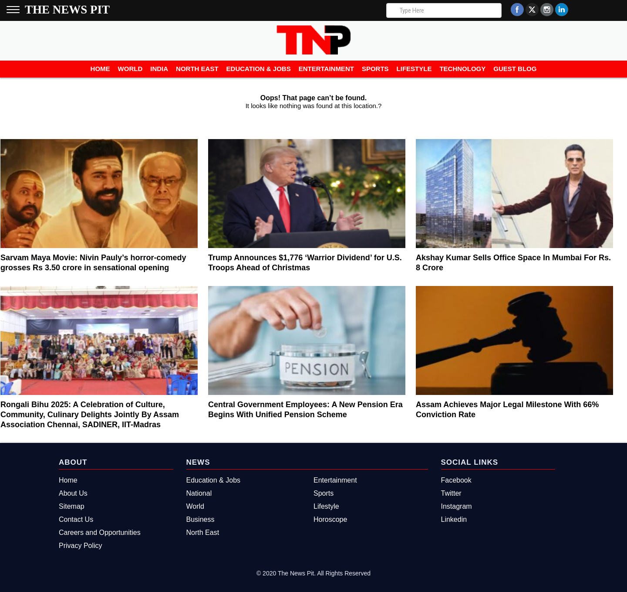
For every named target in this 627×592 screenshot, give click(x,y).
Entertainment (326, 68)
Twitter (451, 493)
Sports (375, 68)
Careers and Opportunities (100, 532)
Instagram (456, 506)
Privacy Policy (80, 545)
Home (100, 68)
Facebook (456, 480)
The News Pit (67, 9)
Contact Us (76, 519)
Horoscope (330, 519)
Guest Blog (514, 68)
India (159, 68)
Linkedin (454, 519)
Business (200, 519)
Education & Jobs (258, 68)
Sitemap (71, 506)
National (199, 493)
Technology (462, 68)
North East (197, 68)
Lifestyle (414, 68)
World (130, 68)
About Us (73, 493)
